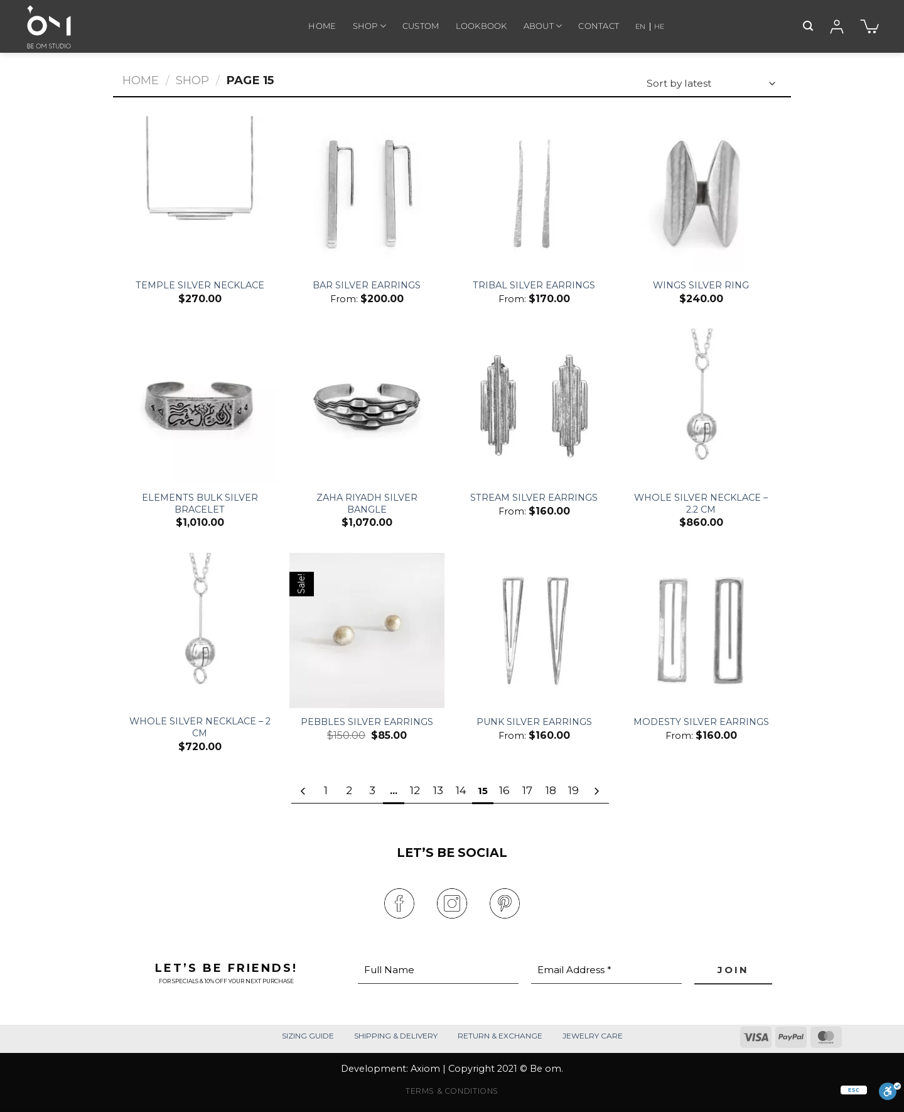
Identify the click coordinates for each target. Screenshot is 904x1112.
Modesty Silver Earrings (701, 722)
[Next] (596, 792)
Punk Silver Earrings (534, 722)
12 (415, 790)
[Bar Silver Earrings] (366, 193)
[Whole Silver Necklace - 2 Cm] (199, 630)
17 (527, 790)
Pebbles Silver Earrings (367, 722)
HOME (322, 26)
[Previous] (303, 792)
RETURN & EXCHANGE (500, 1035)
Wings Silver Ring (701, 285)
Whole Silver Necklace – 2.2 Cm (701, 503)
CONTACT (598, 26)
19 (573, 790)
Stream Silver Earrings (534, 497)
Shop (192, 80)
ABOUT (543, 26)
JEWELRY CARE (592, 1035)
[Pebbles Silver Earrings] (366, 630)
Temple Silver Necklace (200, 285)
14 (461, 790)
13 (438, 790)
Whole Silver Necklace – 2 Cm (200, 727)
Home (140, 80)
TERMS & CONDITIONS (452, 1091)
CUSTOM (420, 26)
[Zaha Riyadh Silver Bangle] (366, 406)
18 (551, 790)
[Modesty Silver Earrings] (701, 630)
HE (659, 26)
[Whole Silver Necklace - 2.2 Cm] (701, 406)
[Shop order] (711, 84)
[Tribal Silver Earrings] (533, 193)
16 (504, 790)
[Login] (837, 26)
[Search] (808, 26)
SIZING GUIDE (308, 1035)
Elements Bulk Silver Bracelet (200, 503)
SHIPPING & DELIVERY (396, 1035)
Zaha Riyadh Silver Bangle (366, 503)
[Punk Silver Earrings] (533, 630)
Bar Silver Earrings (367, 285)
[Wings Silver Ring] (701, 193)
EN (640, 26)
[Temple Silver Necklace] (199, 193)
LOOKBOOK (481, 26)
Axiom (425, 1068)
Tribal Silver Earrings (534, 285)
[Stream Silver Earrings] (533, 406)
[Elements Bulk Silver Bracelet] (199, 406)
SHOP (369, 26)
